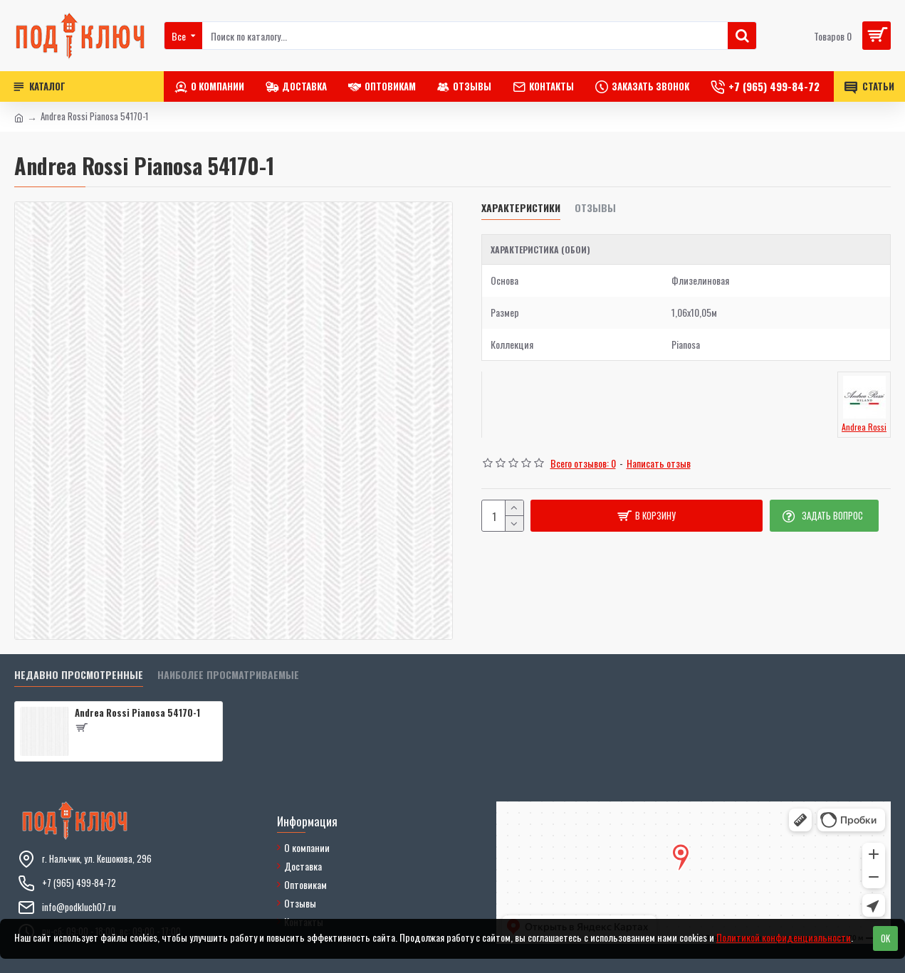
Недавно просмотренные (78, 675)
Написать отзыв (659, 463)
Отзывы (595, 208)
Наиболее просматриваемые (228, 675)
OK (885, 938)
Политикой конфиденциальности (783, 937)
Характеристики (520, 208)
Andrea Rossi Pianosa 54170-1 (137, 713)
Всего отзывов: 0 (583, 463)
